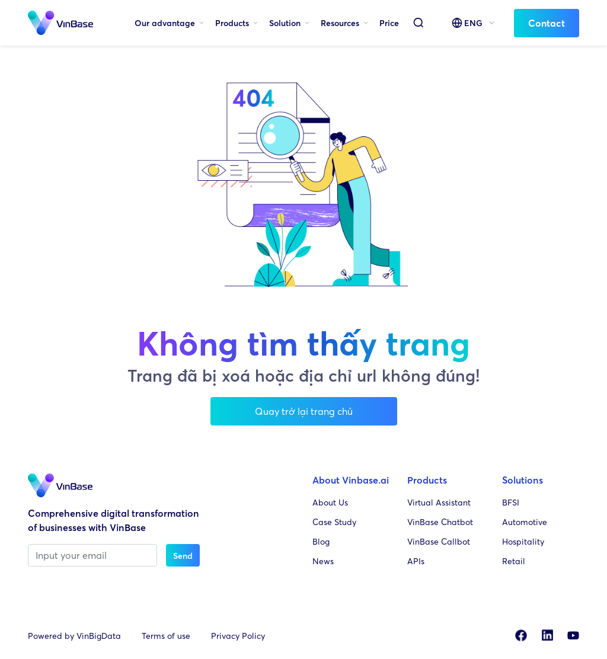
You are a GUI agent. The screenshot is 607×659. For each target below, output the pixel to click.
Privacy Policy (238, 636)
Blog (321, 541)
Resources (340, 23)
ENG (473, 23)
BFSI (510, 502)
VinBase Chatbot (440, 522)
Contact (546, 23)
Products (232, 23)
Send (183, 556)
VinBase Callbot (438, 541)
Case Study (334, 522)
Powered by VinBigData (74, 636)
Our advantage (165, 23)
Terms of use (166, 636)
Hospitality (523, 541)
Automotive (524, 522)
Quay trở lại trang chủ (304, 411)
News (323, 561)
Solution (285, 23)
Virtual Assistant (439, 502)
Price (389, 23)
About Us (330, 502)
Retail (513, 561)
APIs (415, 561)
